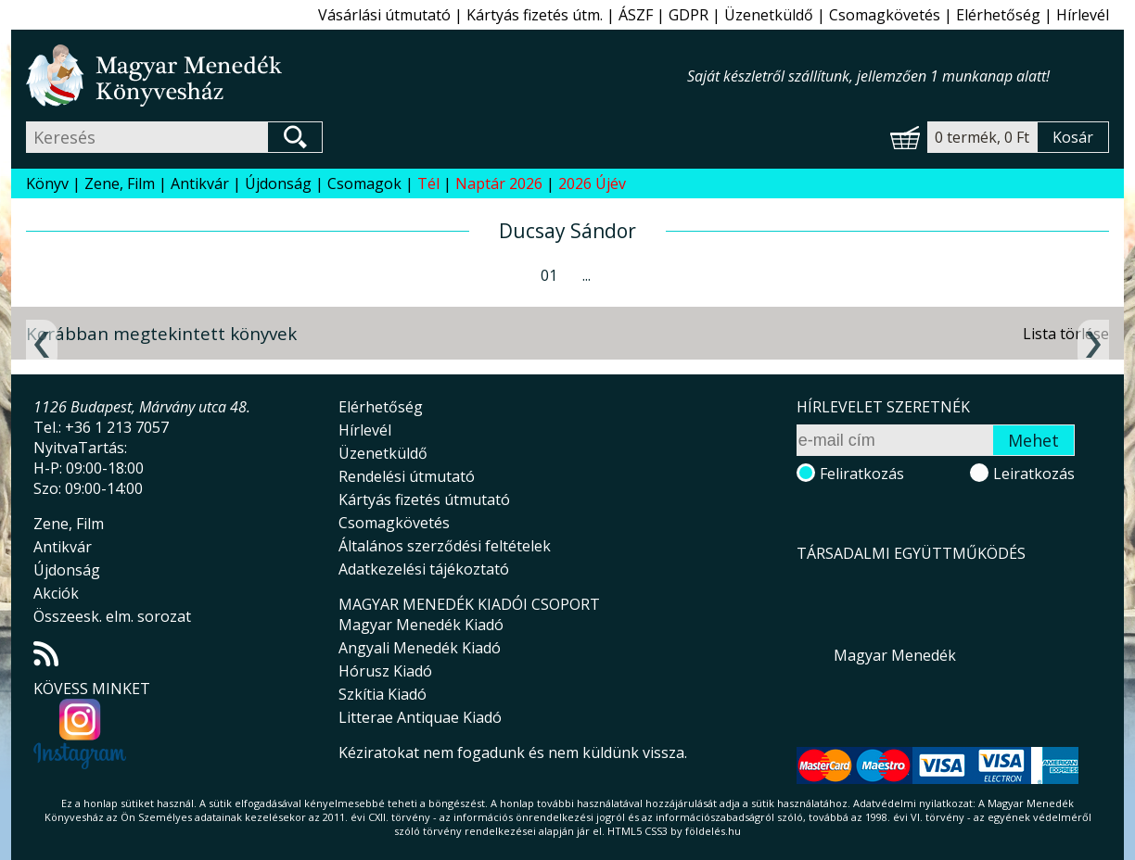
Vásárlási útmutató (384, 15)
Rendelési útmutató (406, 476)
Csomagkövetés (884, 15)
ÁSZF (636, 15)
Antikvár (200, 183)
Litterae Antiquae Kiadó (420, 717)
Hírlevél (1082, 15)
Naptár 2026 (498, 183)
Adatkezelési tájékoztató (423, 569)
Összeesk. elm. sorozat (112, 616)
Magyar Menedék (895, 655)
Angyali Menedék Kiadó (419, 648)
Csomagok (364, 183)
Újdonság (278, 183)
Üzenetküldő (768, 15)
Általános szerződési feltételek (444, 546)
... (586, 275)
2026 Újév (592, 183)
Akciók (56, 593)
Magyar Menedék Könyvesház (356, 75)
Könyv (47, 183)
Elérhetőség (998, 15)
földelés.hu (713, 831)
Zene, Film (119, 183)
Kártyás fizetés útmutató (424, 499)
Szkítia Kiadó (382, 694)
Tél (428, 183)
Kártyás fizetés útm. (534, 15)
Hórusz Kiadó (385, 671)
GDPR (688, 15)
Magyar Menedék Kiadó (421, 624)
